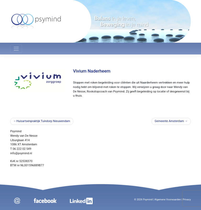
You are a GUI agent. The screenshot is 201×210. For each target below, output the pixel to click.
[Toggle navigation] (16, 49)
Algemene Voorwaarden (167, 199)
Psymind (148, 199)
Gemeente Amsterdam (169, 121)
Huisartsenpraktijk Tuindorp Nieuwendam (43, 121)
